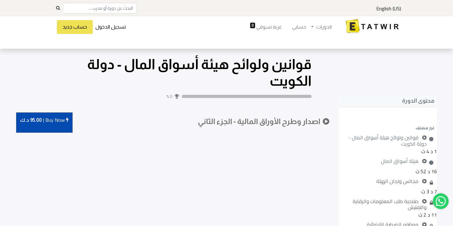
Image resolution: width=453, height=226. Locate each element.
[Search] (58, 8)
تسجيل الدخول (110, 27)
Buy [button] (44, 120)
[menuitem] (299, 27)
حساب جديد (75, 27)
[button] (388, 127)
